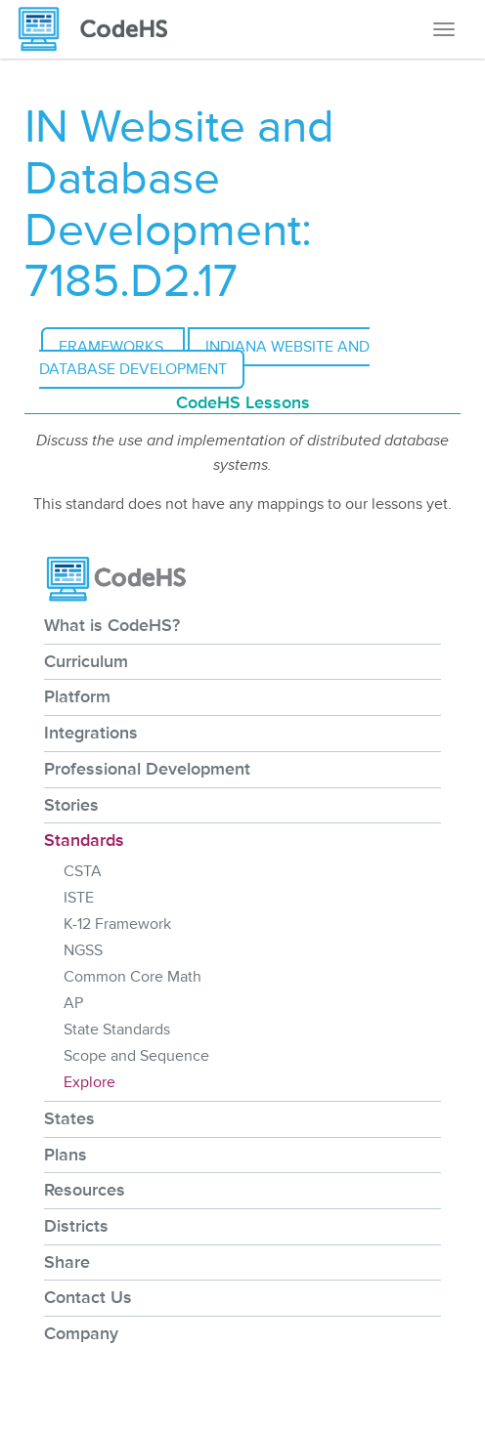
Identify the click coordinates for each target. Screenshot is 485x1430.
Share (67, 1262)
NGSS (83, 950)
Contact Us (88, 1297)
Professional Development (147, 768)
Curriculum (86, 661)
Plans (65, 1154)
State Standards (117, 1029)
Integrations (91, 732)
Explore (89, 1082)
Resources (84, 1189)
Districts (76, 1226)
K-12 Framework (117, 924)
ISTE (79, 897)
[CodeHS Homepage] (100, 29)
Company (81, 1333)
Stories (71, 805)
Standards (84, 840)
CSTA (83, 871)
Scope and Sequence (136, 1056)
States (69, 1118)
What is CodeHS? (112, 625)
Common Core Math (132, 977)
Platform (77, 696)
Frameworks (113, 347)
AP (73, 1003)
